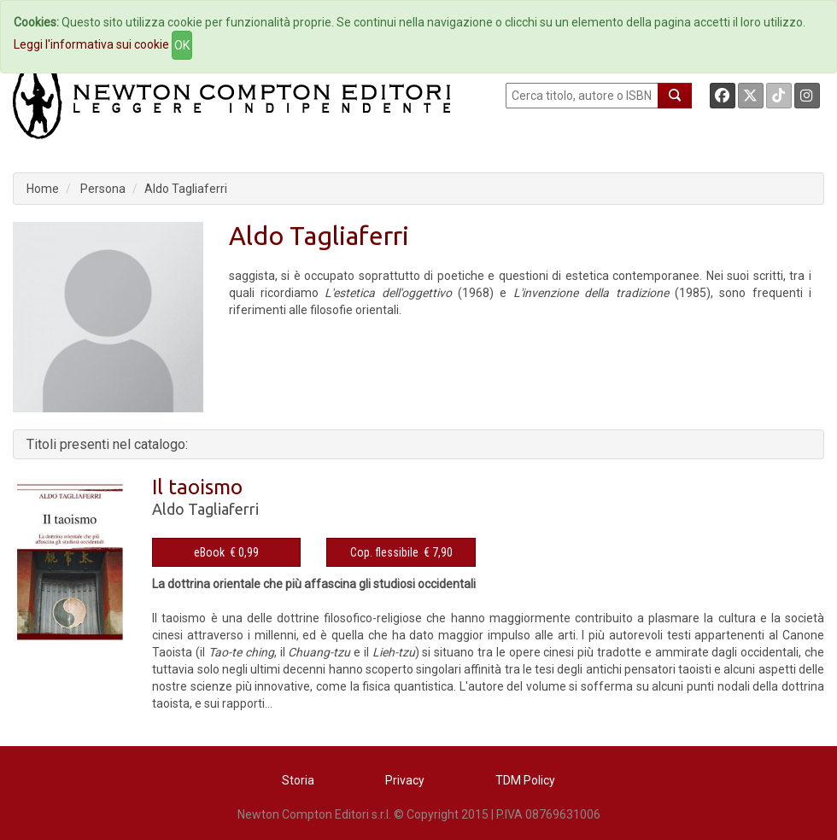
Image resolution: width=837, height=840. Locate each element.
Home (42, 188)
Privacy (404, 780)
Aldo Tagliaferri (185, 188)
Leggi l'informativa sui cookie (91, 44)
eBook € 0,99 (226, 552)
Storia (298, 780)
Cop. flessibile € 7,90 (401, 552)
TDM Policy (525, 780)
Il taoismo (197, 487)
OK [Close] (182, 45)
